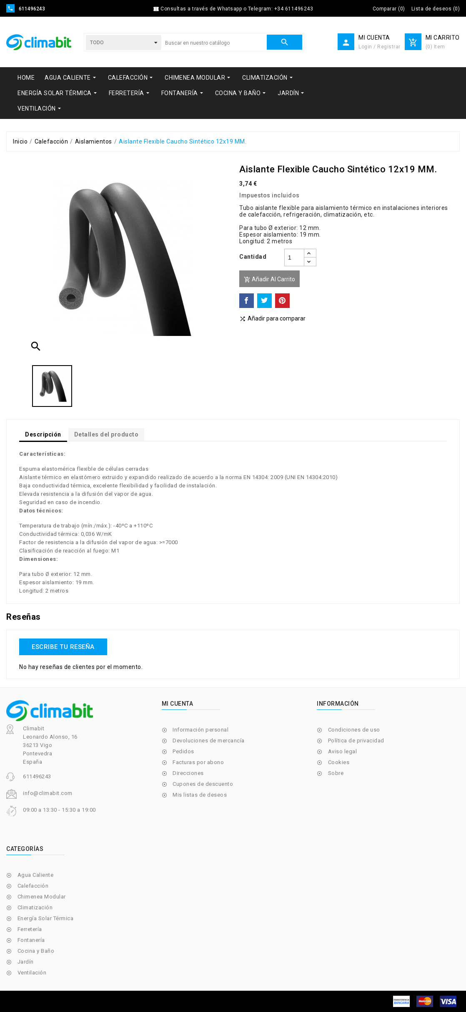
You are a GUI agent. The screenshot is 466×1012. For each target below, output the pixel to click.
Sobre (336, 773)
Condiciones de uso (354, 730)
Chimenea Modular (42, 896)
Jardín (26, 962)
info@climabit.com (48, 793)
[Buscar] (214, 42)
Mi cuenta (177, 703)
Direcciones (188, 773)
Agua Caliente (36, 875)
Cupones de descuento (203, 784)
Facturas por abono (198, 762)
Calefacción (33, 886)
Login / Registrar (379, 47)
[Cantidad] (294, 257)
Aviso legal (342, 751)
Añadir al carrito (269, 279)
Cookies (339, 762)
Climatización (35, 907)
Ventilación (32, 972)
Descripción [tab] (43, 434)
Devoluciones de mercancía (209, 740)
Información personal (200, 730)
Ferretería (30, 929)
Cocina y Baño (36, 951)
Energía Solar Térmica (46, 918)
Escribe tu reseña (63, 647)
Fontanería (31, 940)
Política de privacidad (356, 740)
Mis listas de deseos (200, 795)
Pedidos (183, 751)
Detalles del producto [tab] (106, 434)
